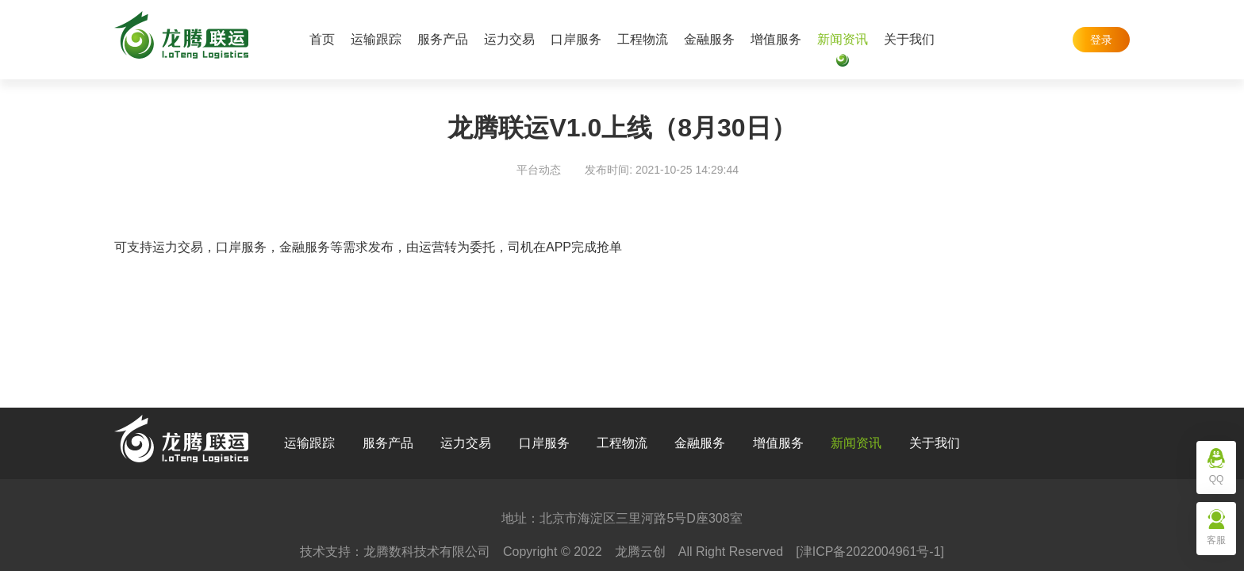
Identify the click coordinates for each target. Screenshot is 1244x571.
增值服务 (776, 39)
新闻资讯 (842, 39)
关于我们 (909, 39)
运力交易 (509, 39)
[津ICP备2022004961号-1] (870, 551)
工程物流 (642, 39)
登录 (1101, 39)
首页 (322, 39)
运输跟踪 (376, 39)
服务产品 (442, 39)
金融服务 (709, 39)
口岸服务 (576, 39)
